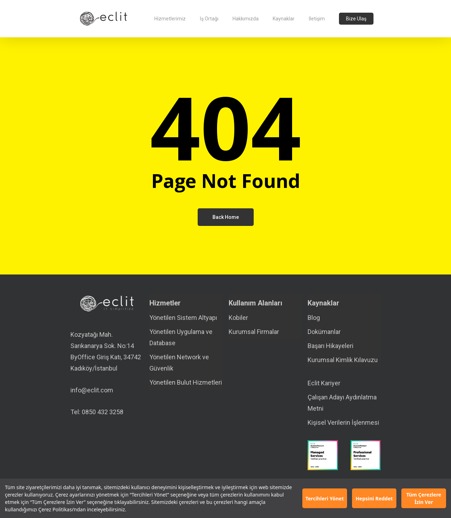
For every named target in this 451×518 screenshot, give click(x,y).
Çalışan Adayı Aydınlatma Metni (342, 402)
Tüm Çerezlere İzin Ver (423, 498)
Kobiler (238, 317)
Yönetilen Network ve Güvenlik (179, 362)
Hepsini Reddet (374, 498)
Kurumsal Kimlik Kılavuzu (343, 360)
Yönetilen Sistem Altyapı (183, 317)
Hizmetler (165, 303)
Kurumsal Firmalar (254, 331)
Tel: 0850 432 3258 (96, 412)
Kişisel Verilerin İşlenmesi (343, 422)
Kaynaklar (323, 303)
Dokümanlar (324, 331)
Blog (314, 317)
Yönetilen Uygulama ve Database (180, 337)
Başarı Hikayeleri (330, 345)
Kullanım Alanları (255, 303)
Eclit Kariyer (324, 383)
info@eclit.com (91, 390)
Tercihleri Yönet (324, 498)
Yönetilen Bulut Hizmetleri (185, 382)
